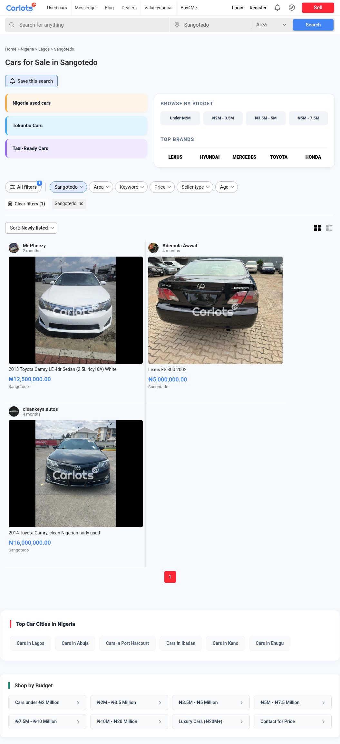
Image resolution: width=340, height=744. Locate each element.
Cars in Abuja (75, 439)
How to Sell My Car (191, 668)
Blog (109, 7)
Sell (318, 8)
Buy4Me (189, 7)
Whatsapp (269, 654)
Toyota (279, 158)
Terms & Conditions (192, 699)
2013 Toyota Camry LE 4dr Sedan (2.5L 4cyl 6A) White (41, 327)
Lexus (175, 158)
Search (313, 25)
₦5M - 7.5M (308, 118)
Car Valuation (103, 648)
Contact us (182, 678)
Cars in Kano (225, 439)
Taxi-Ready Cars (30, 148)
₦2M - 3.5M (223, 118)
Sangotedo (65, 204)
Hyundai (209, 158)
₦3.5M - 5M (265, 118)
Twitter (265, 700)
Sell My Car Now (240, 585)
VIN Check (100, 658)
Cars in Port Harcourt (127, 439)
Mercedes (244, 158)
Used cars (57, 7)
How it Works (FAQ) (192, 658)
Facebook (268, 666)
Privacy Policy (186, 689)
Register (258, 7)
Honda (313, 158)
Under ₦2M (180, 118)
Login (237, 7)
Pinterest (267, 677)
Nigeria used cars (32, 103)
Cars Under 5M (22, 678)
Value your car (158, 7)
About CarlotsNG (189, 648)
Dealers (129, 7)
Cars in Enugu (270, 439)
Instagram (269, 689)
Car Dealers (18, 668)
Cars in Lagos (30, 439)
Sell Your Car (19, 658)
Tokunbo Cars (28, 125)
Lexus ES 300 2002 (109, 324)
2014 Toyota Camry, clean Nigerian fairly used (207, 327)
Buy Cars (15, 648)
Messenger (86, 7)
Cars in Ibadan (180, 439)
